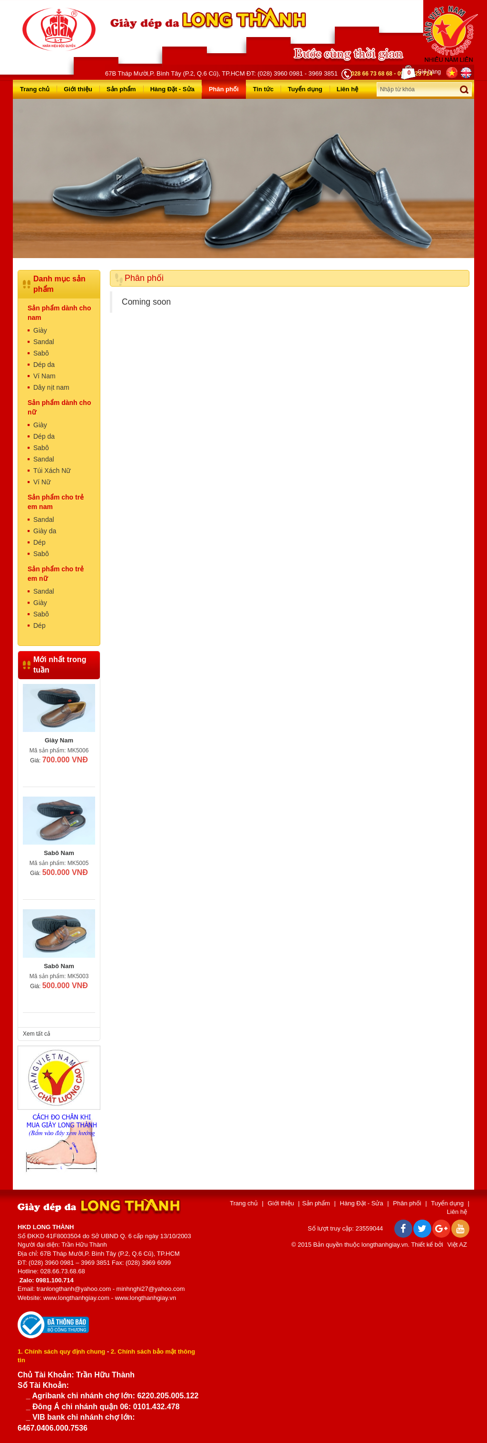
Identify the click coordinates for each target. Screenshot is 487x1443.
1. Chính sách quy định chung (61, 1351)
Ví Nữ (41, 482)
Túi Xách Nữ (51, 470)
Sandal (43, 342)
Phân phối (224, 89)
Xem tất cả (36, 1033)
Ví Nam (44, 376)
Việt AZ (457, 1244)
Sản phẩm (121, 89)
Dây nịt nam (51, 387)
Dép (39, 542)
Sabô (41, 353)
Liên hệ (347, 89)
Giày (40, 330)
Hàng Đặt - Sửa (172, 89)
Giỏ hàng (421, 72)
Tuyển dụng (305, 89)
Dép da (44, 364)
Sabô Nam (59, 852)
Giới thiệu (78, 89)
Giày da (44, 531)
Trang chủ (34, 89)
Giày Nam (59, 740)
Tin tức (263, 89)
